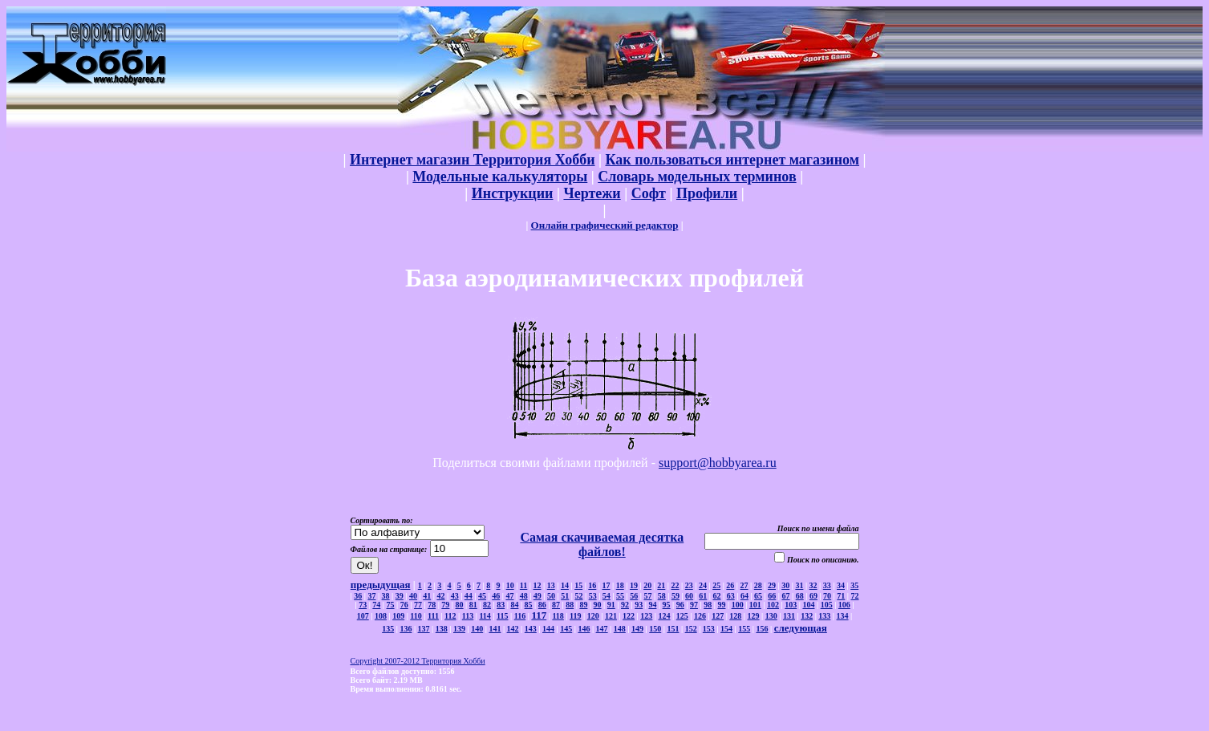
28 (758, 585)
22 (675, 585)
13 (551, 585)
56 (634, 595)
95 (667, 604)
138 (442, 628)
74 (376, 604)
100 (738, 604)
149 (637, 628)
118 (557, 615)
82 (487, 604)
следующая (800, 628)
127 (718, 615)
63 (731, 595)
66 (772, 595)
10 (510, 585)
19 (634, 585)
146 (584, 628)
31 (799, 585)
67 (786, 595)
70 (827, 595)
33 (827, 585)
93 (639, 604)
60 (689, 595)
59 (675, 595)
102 (773, 604)
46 (496, 595)
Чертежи (591, 193)
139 (459, 628)
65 (758, 595)
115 (502, 615)
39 (400, 595)
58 (662, 595)
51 (565, 595)
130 (771, 615)
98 (708, 604)
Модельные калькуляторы (499, 177)
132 (807, 615)
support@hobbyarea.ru (718, 462)
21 (661, 585)
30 (785, 585)
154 (726, 628)
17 (606, 585)
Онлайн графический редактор (605, 225)
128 (735, 615)
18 (620, 585)
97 (694, 604)
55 (620, 595)
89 (583, 604)
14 (565, 585)
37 (371, 595)
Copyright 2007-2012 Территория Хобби (418, 660)
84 (514, 604)
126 (700, 615)
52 (578, 595)
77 (418, 604)
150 (655, 628)
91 (611, 604)
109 (398, 615)
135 (388, 628)
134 (843, 615)
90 (598, 604)
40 (413, 595)
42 (440, 595)
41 (427, 595)
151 (673, 628)
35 (854, 585)
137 (424, 628)
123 (646, 615)
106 (844, 604)
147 (602, 628)
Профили (706, 193)
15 (578, 585)
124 (665, 615)
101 (755, 604)
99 (721, 604)
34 (841, 585)
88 (570, 604)
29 (772, 585)
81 (473, 604)
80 (460, 604)
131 (789, 615)
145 (566, 628)
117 (538, 615)
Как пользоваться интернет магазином (731, 160)
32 (813, 585)
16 (592, 585)
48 (524, 595)
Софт (648, 193)
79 (445, 604)
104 (808, 604)
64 (744, 595)
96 (680, 604)
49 (538, 595)
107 (363, 615)
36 (358, 595)
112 (450, 615)
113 (467, 615)
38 (386, 595)
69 (813, 595)
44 (469, 595)
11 (523, 585)
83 (501, 604)
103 (791, 604)
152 (691, 628)
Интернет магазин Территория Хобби (472, 160)
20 (647, 585)
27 (744, 585)
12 (538, 585)
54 (606, 595)
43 (455, 595)
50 (551, 595)
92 (625, 604)
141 (495, 628)
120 (593, 615)
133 (824, 615)
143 (531, 628)
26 (730, 585)
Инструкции (513, 193)
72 (855, 595)
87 (556, 604)
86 (542, 604)
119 (575, 615)
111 (433, 615)
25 (716, 585)
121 (611, 615)
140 (477, 628)
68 (800, 595)
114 (484, 615)
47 (509, 595)
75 (391, 604)
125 (682, 615)
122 (629, 615)
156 (762, 628)
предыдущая (381, 585)
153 (709, 628)
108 (381, 615)
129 (754, 615)
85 (529, 604)
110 (415, 615)
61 (703, 595)
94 (652, 604)
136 (406, 628)
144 (548, 628)
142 (513, 628)
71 (841, 595)
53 (593, 595)
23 (689, 585)
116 (519, 615)
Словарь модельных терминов (697, 177)
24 (703, 585)
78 (432, 604)
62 (716, 595)
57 (647, 595)
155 (744, 628)
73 (363, 604)
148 (620, 628)
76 (404, 604)
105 (827, 604)
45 (482, 595)
